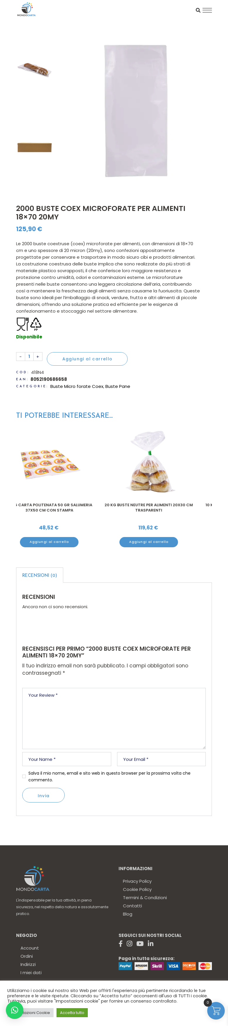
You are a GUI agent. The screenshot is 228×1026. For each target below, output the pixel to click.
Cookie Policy (137, 889)
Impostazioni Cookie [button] (30, 1012)
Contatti (132, 906)
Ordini (26, 956)
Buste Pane (117, 386)
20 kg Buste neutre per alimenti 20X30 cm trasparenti (164, 507)
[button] (14, 1010)
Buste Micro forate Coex (76, 386)
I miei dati (31, 972)
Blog (127, 914)
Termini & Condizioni (145, 897)
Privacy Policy (137, 881)
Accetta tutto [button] (72, 1012)
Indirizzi (28, 964)
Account (29, 948)
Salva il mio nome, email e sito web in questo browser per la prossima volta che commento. (109, 776)
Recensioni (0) (39, 576)
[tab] (39, 575)
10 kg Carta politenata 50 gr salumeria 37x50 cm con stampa (64, 507)
